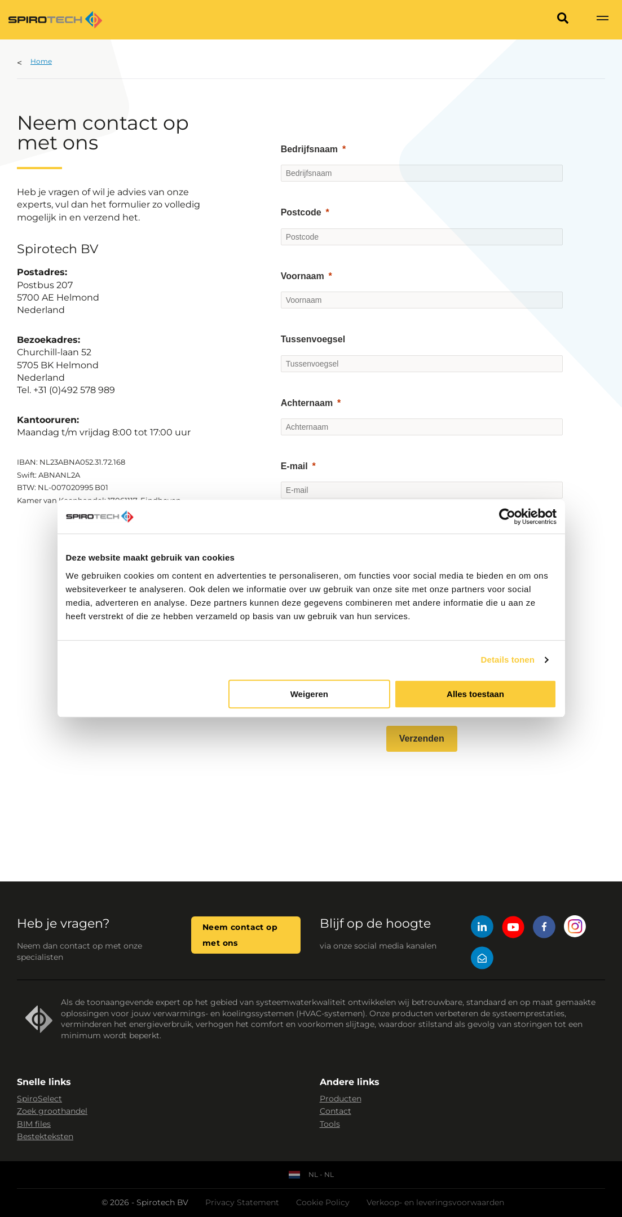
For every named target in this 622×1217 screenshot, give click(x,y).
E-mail (294, 466)
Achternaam (307, 403)
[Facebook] (544, 928)
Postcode (301, 212)
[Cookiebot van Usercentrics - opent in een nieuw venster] (507, 516)
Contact (335, 1111)
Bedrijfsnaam (309, 149)
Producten (340, 1098)
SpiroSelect (39, 1098)
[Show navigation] (602, 19)
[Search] (563, 19)
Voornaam (302, 276)
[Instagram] (575, 928)
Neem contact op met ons (239, 935)
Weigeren (309, 694)
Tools (330, 1124)
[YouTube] (513, 928)
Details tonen (508, 659)
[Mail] (482, 959)
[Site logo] (55, 19)
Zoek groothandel (52, 1111)
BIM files (34, 1124)
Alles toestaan (475, 694)
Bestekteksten (45, 1136)
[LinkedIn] (482, 928)
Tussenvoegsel (313, 339)
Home (41, 61)
